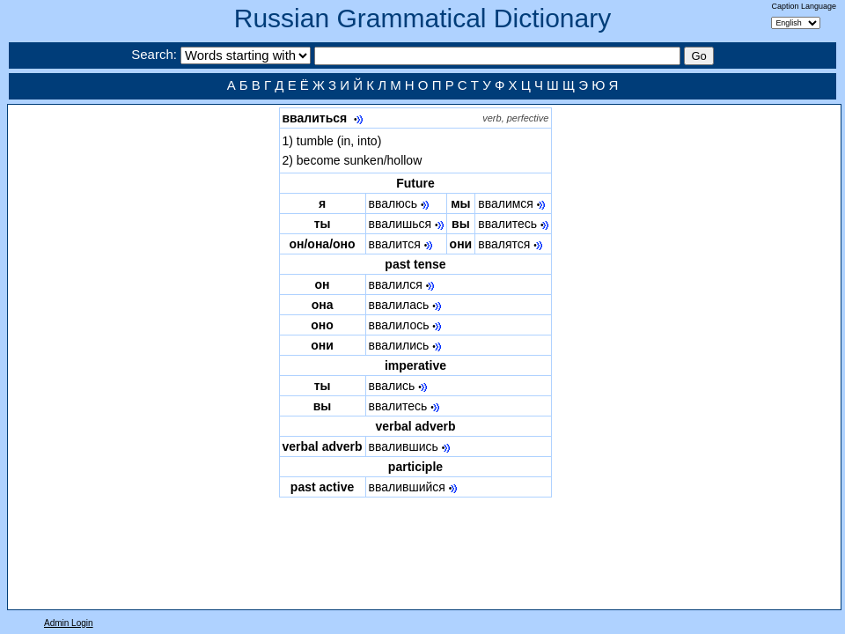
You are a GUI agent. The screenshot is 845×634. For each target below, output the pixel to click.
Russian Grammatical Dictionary (422, 18)
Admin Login (68, 623)
